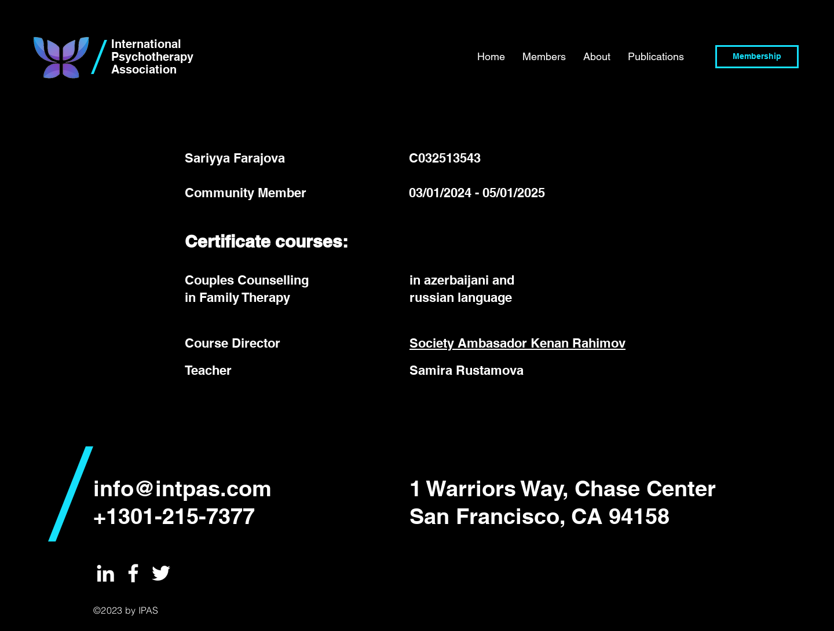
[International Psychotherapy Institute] (105, 573)
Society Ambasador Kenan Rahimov (517, 342)
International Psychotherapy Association (152, 56)
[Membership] (757, 56)
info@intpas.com (182, 488)
